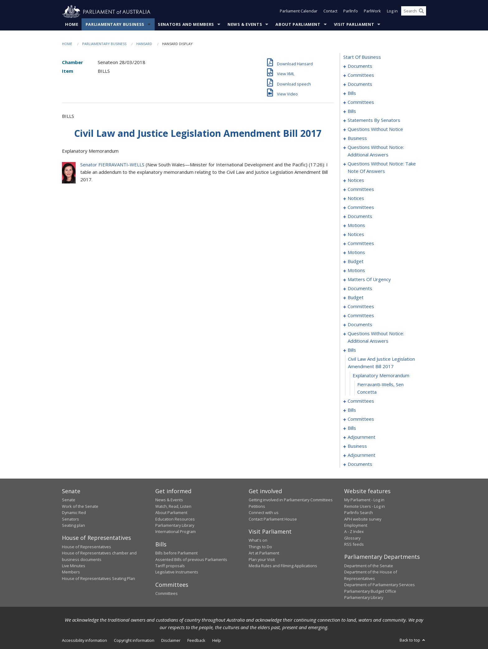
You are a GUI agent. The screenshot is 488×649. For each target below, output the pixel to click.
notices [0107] (356, 180)
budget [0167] (356, 297)
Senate (68, 500)
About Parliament (297, 24)
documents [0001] (360, 66)
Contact (330, 12)
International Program (175, 532)
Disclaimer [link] (171, 640)
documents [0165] (360, 288)
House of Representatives (86, 546)
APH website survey (362, 519)
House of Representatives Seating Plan (98, 578)
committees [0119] (361, 207)
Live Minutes (73, 566)
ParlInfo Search (358, 513)
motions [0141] (356, 252)
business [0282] (357, 446)
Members (71, 572)
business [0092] (357, 138)
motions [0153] (356, 270)
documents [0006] (360, 84)
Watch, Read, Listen (173, 506)
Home (71, 24)
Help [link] (216, 640)
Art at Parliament (264, 553)
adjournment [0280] (361, 437)
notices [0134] (356, 234)
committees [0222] (361, 316)
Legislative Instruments (176, 572)
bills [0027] (352, 111)
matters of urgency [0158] (369, 279)
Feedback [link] (196, 640)
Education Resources (175, 519)
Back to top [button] (413, 640)
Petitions (257, 506)
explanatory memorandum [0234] (381, 376)
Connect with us (264, 513)
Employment (355, 525)
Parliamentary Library (174, 525)
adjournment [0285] (361, 455)
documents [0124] (360, 216)
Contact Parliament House (273, 519)
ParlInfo (350, 12)
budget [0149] (356, 261)
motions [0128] (356, 225)
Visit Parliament (354, 24)
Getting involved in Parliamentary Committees (291, 500)
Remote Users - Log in (364, 506)
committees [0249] (361, 419)
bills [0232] (352, 350)
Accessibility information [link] (84, 640)
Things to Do (260, 546)
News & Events (245, 24)
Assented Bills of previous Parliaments (191, 559)
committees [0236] (361, 401)
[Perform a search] (421, 11)
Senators (70, 519)
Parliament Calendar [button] (298, 12)
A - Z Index (354, 532)
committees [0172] (361, 307)
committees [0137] (361, 243)
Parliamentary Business (115, 24)
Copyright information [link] (134, 640)
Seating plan (73, 525)
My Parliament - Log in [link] (364, 500)
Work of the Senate (80, 506)
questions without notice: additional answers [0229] (376, 337)
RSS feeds (354, 544)
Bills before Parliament (176, 553)
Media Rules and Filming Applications (283, 566)
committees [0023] (361, 102)
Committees (166, 593)
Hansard (144, 44)
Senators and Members (186, 24)
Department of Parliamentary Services (379, 585)
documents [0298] (360, 464)
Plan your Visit (262, 559)
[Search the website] (413, 11)
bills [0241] (352, 410)
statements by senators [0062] (374, 120)
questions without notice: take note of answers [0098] (382, 167)
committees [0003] (361, 75)
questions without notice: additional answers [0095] (376, 151)
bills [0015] (352, 93)
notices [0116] (356, 198)
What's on (258, 540)
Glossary (352, 538)
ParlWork (372, 12)
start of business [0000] (362, 57)
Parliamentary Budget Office (370, 591)
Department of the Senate (368, 566)
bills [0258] (352, 428)
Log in (392, 12)
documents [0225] (360, 325)
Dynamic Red (74, 513)
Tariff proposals (170, 566)
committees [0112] (361, 189)
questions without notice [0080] (375, 129)
